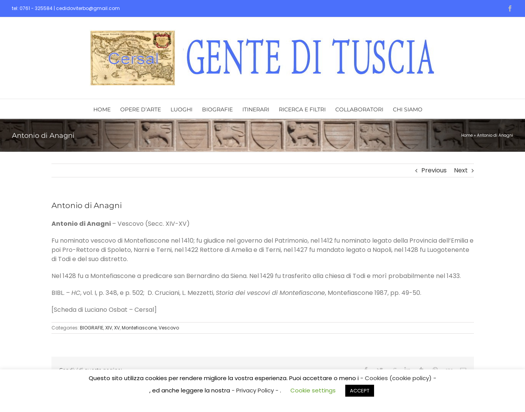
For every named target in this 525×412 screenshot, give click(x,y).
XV (117, 327)
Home (467, 135)
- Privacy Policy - (256, 390)
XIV (108, 327)
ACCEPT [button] (359, 390)
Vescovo (169, 327)
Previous (434, 170)
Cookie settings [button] (313, 390)
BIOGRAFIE (91, 327)
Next (461, 170)
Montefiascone (139, 327)
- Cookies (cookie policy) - (398, 378)
